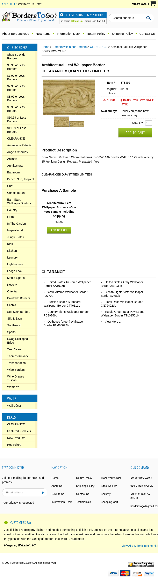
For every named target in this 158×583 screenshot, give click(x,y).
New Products (16, 438)
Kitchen (12, 250)
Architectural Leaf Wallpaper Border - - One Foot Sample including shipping (59, 209)
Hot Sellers (14, 444)
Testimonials (83, 501)
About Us (56, 485)
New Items (43, 33)
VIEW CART (140, 4)
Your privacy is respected (18, 502)
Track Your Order (111, 477)
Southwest (14, 325)
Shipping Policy (122, 33)
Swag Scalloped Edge (17, 340)
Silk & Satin (14, 318)
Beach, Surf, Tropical (20, 179)
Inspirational (15, 230)
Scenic (11, 305)
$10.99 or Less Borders (16, 119)
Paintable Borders (18, 298)
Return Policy (96, 33)
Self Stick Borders (18, 311)
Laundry (12, 257)
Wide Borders (16, 369)
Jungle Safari (15, 237)
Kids (10, 244)
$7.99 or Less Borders (16, 87)
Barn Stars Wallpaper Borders (19, 201)
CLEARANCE (16, 138)
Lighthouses (15, 264)
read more (77, 538)
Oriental (12, 291)
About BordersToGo (15, 33)
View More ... (113, 321)
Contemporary (16, 192)
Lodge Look (14, 271)
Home (45, 46)
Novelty (12, 284)
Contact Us (147, 33)
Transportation (16, 363)
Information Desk (68, 33)
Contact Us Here (30, 4)
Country (12, 210)
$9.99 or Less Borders (16, 108)
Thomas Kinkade (18, 356)
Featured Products (19, 431)
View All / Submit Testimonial (139, 545)
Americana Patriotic (19, 145)
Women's (13, 387)
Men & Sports (16, 277)
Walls (12, 398)
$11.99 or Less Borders (16, 129)
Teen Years (14, 349)
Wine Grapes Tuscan (15, 378)
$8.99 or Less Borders (16, 98)
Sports (11, 332)
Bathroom (13, 172)
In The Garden (16, 223)
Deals (11, 417)
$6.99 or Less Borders (16, 77)
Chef (10, 186)
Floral (10, 216)
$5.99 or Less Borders (16, 66)
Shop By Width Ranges (16, 56)
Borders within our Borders (69, 46)
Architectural (15, 165)
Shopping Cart (109, 501)
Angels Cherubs (17, 152)
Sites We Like (109, 485)
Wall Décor (14, 405)
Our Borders (17, 47)
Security (105, 493)
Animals (12, 158)
